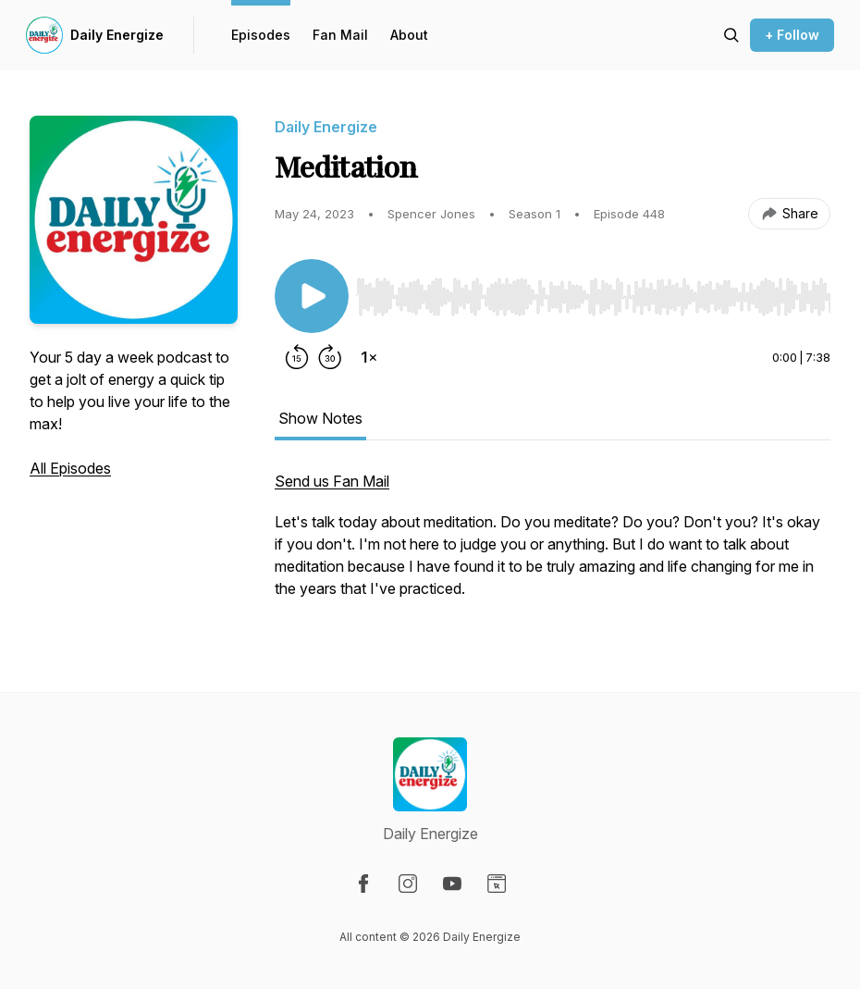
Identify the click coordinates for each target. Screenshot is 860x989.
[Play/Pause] (312, 296)
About (409, 35)
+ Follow (792, 35)
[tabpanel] (552, 544)
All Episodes (70, 468)
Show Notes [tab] (320, 418)
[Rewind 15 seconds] (297, 357)
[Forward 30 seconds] (330, 357)
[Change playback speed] (368, 357)
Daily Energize (117, 35)
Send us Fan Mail (332, 481)
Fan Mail (340, 35)
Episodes (260, 35)
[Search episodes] (731, 35)
